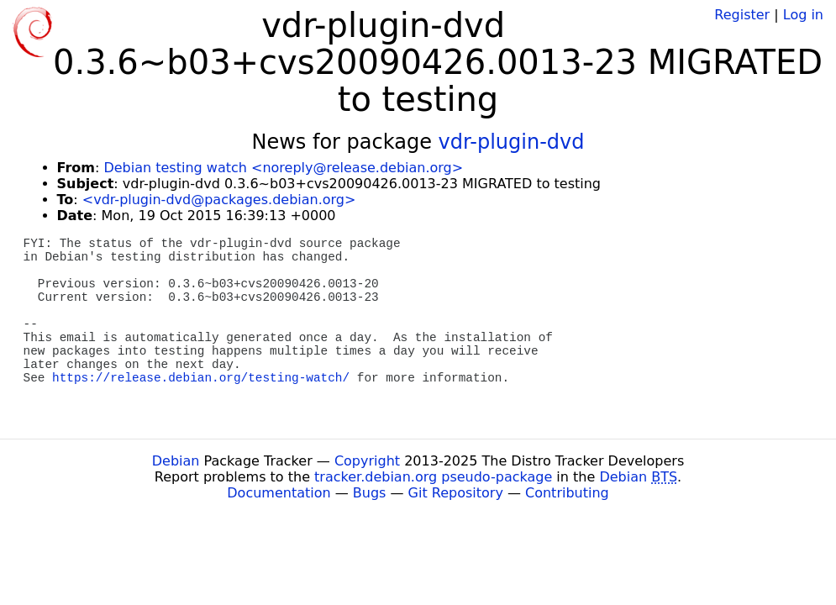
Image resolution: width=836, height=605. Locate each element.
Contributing (567, 493)
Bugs (369, 493)
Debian (176, 461)
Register (742, 15)
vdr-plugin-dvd (512, 142)
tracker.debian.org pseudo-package (433, 477)
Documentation (278, 493)
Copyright (367, 461)
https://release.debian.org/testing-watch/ (201, 378)
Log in (803, 15)
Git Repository (455, 493)
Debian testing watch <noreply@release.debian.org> (283, 168)
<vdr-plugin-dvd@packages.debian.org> (219, 200)
